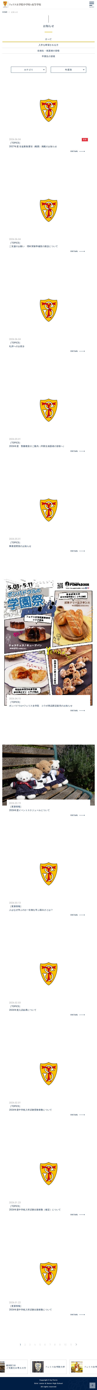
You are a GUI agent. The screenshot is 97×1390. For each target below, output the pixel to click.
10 (65, 1344)
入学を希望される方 (48, 45)
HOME (4, 12)
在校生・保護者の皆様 (48, 50)
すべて (48, 39)
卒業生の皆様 (48, 56)
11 (71, 1344)
